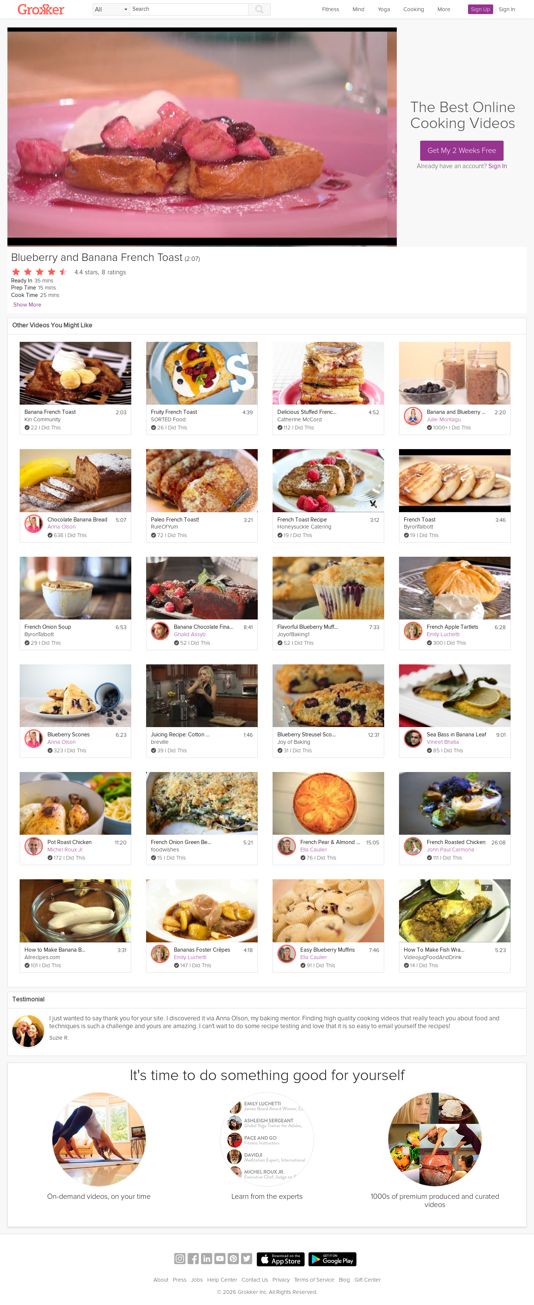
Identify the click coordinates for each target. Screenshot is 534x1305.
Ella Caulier (313, 849)
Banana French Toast (50, 412)
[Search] (189, 9)
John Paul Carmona (450, 849)
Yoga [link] (384, 9)
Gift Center (368, 1279)
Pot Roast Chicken (69, 842)
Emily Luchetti (443, 634)
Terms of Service (314, 1279)
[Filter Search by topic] (111, 10)
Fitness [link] (330, 9)
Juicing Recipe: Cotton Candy (181, 734)
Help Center (222, 1279)
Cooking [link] (413, 9)
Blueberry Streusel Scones (308, 734)
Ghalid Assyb (190, 634)
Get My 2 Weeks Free (462, 150)
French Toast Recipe (302, 520)
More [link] (444, 9)
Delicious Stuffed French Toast (308, 412)
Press (180, 1279)
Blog (344, 1279)
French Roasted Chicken (456, 842)
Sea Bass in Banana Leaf (456, 734)
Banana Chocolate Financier (204, 627)
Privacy (281, 1279)
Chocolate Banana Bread (77, 520)
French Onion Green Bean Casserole (181, 842)
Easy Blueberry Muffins (327, 950)
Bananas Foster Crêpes (202, 950)
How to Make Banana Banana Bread (55, 950)
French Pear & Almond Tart (331, 842)
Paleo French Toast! (175, 520)
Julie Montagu (444, 419)
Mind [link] (359, 9)
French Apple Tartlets (452, 627)
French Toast (419, 520)
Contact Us (255, 1279)
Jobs (197, 1279)
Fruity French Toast (174, 412)
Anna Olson (61, 526)
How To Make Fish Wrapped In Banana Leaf (434, 950)
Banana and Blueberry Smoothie (457, 412)
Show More (27, 305)
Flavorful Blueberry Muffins (308, 627)
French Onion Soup (47, 627)
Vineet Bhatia (443, 742)
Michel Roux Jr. (65, 849)
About (161, 1279)
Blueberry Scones (68, 734)
